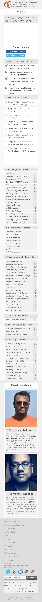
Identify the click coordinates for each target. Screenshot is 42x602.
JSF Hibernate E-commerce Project (18, 276)
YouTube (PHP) (9, 528)
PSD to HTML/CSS (12, 346)
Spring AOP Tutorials (13, 290)
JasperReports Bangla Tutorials (17, 293)
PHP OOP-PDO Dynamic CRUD (17, 196)
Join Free (7, 535)
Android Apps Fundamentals (16, 319)
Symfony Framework (13, 249)
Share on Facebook (16, 51)
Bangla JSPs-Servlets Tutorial (16, 281)
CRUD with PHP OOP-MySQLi (16, 222)
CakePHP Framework (13, 235)
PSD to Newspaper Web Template (18, 352)
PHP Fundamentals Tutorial (16, 185)
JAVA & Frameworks (11, 557)
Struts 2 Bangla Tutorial (14, 284)
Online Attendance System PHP (17, 202)
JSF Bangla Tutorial (13, 302)
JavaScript (7, 563)
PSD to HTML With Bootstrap (16, 364)
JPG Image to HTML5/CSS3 (16, 370)
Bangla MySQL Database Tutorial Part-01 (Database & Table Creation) (22, 149)
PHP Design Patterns (13, 211)
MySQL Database (12, 208)
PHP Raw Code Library (12, 521)
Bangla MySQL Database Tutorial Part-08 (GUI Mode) (20, 129)
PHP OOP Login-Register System (18, 199)
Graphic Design (9, 567)
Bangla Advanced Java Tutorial (17, 278)
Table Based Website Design (16, 373)
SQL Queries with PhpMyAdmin (17, 188)
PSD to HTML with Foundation (17, 349)
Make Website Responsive (15, 375)
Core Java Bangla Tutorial (15, 261)
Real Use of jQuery (12, 331)
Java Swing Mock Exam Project (17, 296)
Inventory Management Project (17, 299)
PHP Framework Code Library (14, 525)
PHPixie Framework (13, 246)
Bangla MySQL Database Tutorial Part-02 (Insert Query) (20, 136)
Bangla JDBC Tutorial (13, 287)
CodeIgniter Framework (14, 232)
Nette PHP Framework (14, 243)
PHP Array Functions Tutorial (16, 193)
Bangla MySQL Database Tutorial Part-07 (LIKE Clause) (20, 116)
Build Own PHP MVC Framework (17, 182)
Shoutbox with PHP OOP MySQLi (18, 217)
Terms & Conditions (11, 542)
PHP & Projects (9, 549)
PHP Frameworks (10, 553)
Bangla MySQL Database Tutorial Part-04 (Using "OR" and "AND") (20, 142)
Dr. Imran (31, 600)
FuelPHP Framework (13, 237)
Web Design (8, 546)
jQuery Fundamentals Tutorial (16, 334)
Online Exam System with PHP (17, 191)
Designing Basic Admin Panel (16, 367)
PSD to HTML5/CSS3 (13, 355)
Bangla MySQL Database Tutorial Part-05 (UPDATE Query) (20, 123)
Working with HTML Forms (15, 205)
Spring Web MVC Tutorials (15, 273)
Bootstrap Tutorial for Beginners (18, 358)
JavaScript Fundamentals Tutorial (18, 329)
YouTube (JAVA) (9, 532)
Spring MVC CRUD (12, 304)
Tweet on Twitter (16, 55)
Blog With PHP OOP (13, 173)
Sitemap (7, 539)
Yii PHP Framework (13, 252)
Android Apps (9, 560)
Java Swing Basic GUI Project (16, 307)
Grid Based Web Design (14, 378)
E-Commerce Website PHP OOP (17, 176)
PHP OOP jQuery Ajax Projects (17, 214)
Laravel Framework (13, 240)
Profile (23, 600)
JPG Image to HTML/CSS (15, 361)
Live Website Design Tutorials (16, 344)
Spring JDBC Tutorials (13, 310)
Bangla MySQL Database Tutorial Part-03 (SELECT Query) (20, 103)
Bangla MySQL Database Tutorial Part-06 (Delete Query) (20, 109)
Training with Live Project (25, 2)
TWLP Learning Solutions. (27, 597)
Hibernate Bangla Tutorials (15, 270)
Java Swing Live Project (14, 264)
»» (15, 436)
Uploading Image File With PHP (17, 219)
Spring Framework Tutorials (16, 267)
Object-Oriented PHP (13, 179)
